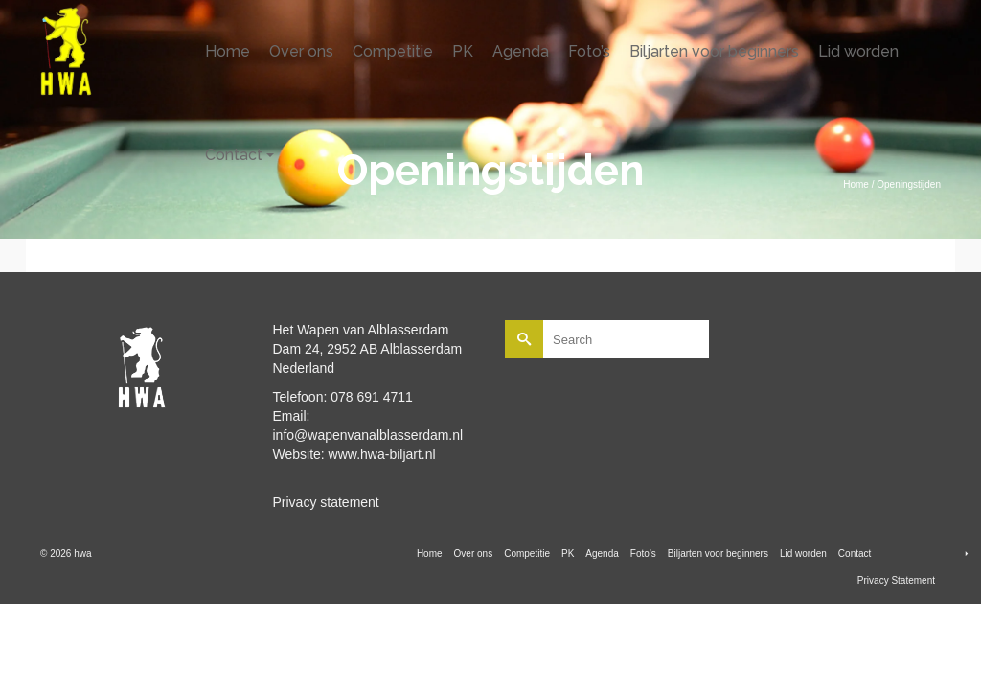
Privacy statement (326, 502)
